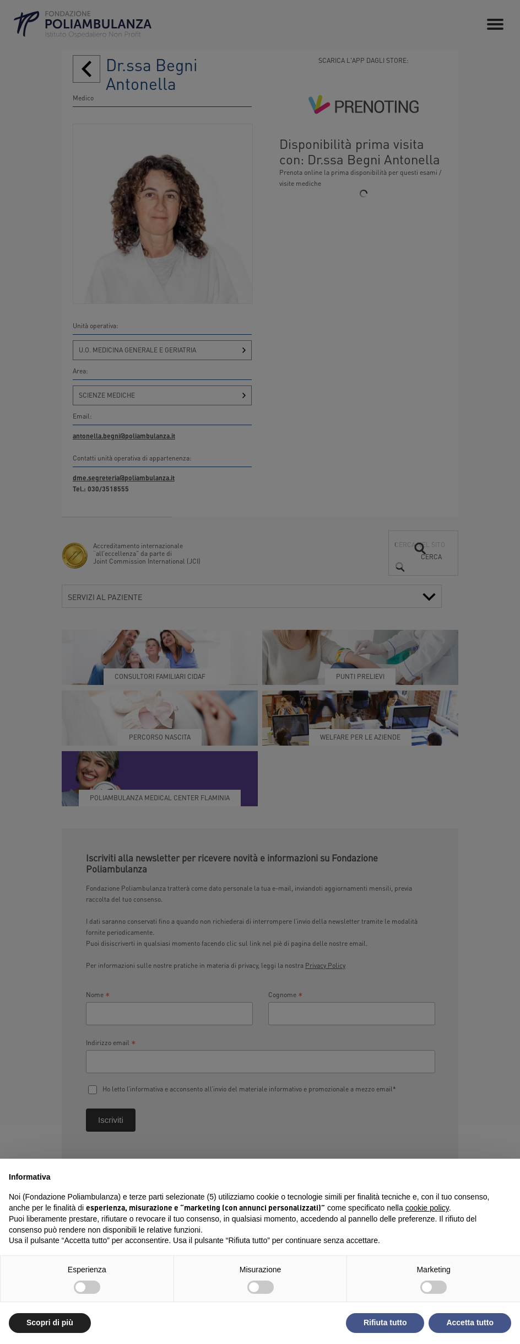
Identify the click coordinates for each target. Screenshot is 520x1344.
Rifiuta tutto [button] (385, 1322)
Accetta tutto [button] (470, 1322)
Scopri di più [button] (49, 1322)
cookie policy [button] (427, 1207)
